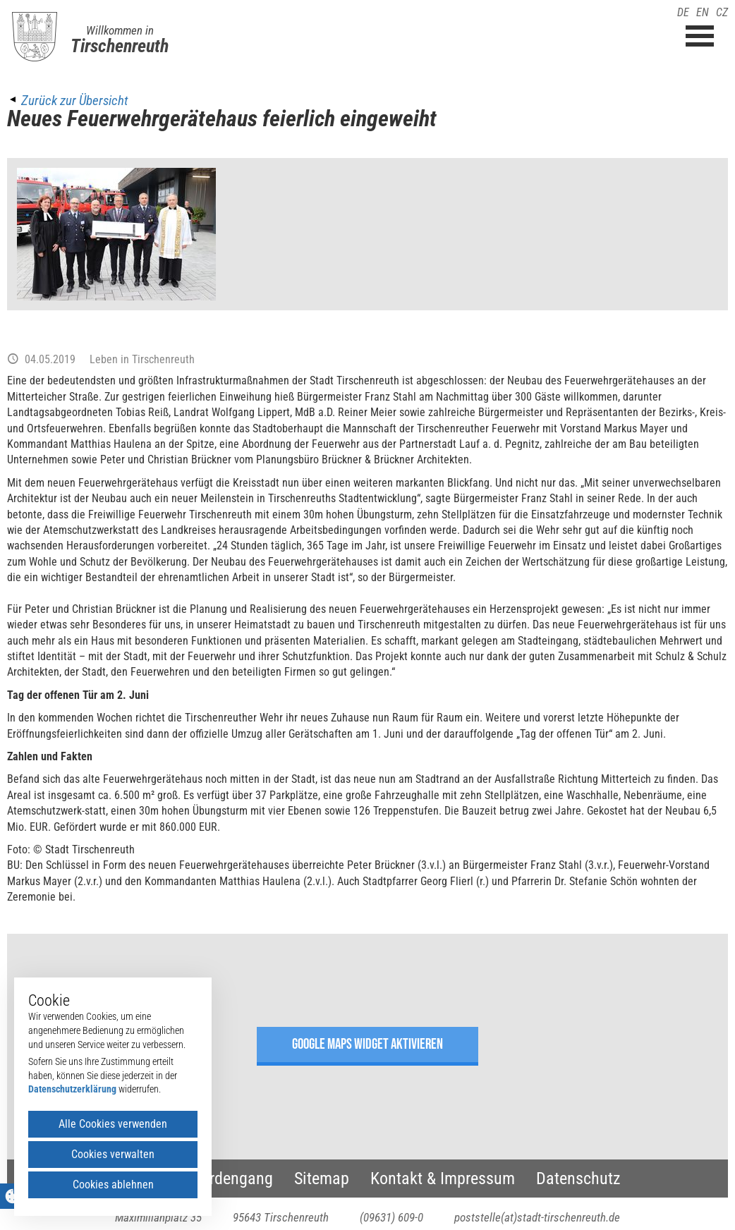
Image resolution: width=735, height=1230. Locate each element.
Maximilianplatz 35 (158, 1217)
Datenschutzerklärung (72, 1089)
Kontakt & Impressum (442, 1178)
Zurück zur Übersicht (74, 100)
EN (702, 12)
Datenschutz (578, 1178)
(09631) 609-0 (391, 1217)
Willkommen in (120, 30)
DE (683, 12)
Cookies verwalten (112, 1154)
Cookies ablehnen (113, 1184)
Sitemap (321, 1178)
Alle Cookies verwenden (113, 1124)
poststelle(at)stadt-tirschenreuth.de (537, 1217)
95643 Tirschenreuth (281, 1217)
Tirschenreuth (120, 45)
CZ (722, 12)
